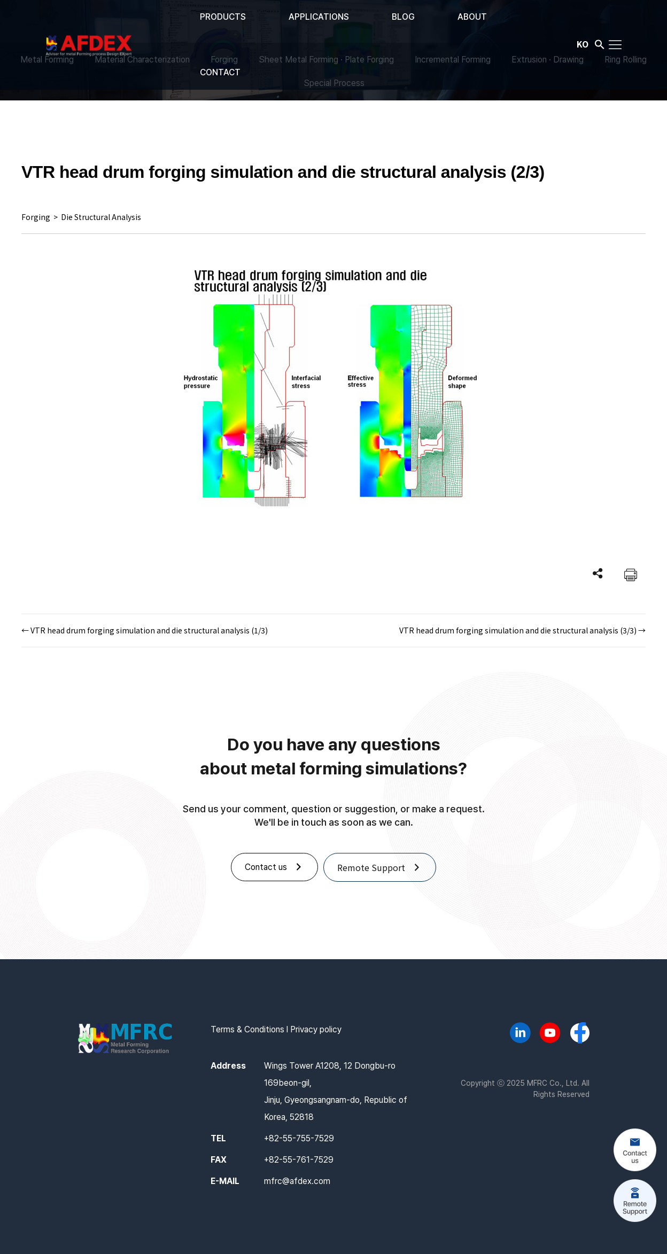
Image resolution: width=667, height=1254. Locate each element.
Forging (35, 216)
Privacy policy (316, 1029)
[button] (599, 47)
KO (582, 43)
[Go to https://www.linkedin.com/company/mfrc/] (520, 1034)
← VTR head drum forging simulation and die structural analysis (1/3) (144, 630)
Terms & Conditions (247, 1029)
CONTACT (220, 72)
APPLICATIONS (319, 17)
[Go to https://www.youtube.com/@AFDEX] (550, 1034)
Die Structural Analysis (101, 216)
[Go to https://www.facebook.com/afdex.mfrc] (580, 1034)
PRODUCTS (223, 17)
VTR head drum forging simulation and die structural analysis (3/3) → (522, 630)
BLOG (403, 17)
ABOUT (472, 17)
